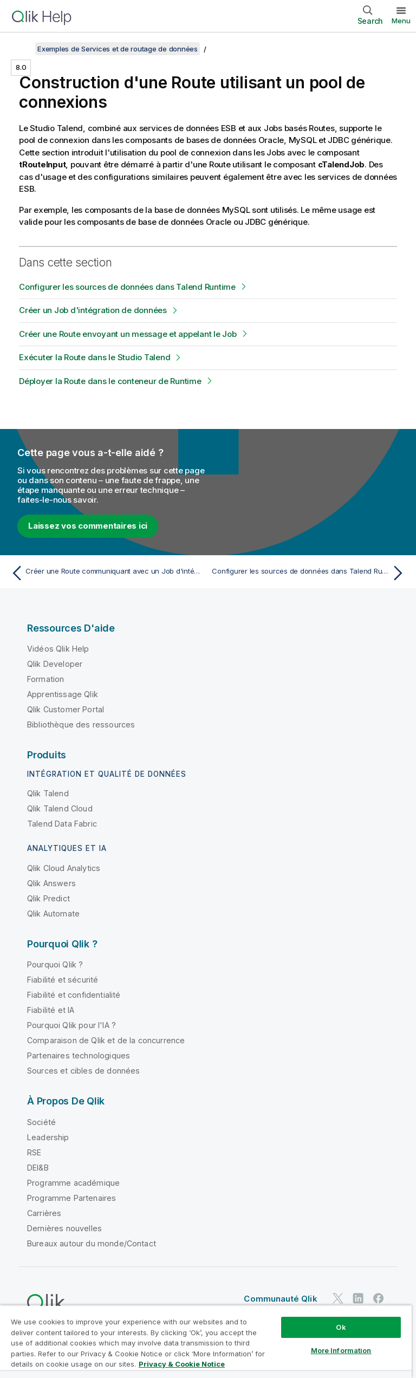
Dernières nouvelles (64, 1228)
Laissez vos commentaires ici (87, 526)
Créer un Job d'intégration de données (93, 310)
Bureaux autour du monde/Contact (91, 1243)
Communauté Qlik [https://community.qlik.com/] (280, 1299)
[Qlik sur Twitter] (338, 1298)
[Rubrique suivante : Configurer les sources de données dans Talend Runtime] (310, 573)
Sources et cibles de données (83, 1070)
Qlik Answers (51, 883)
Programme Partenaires (71, 1197)
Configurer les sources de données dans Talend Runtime (127, 287)
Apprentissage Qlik (62, 694)
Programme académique (73, 1182)
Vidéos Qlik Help (58, 648)
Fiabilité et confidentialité (73, 994)
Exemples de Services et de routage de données (117, 48)
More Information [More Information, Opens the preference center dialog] (341, 1350)
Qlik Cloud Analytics (63, 868)
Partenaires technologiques (78, 1055)
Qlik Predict (48, 898)
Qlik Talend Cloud (60, 808)
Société (41, 1122)
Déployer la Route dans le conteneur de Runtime (110, 381)
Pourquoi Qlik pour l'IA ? (71, 1025)
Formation (45, 679)
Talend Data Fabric (62, 823)
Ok (341, 1327)
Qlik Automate (53, 913)
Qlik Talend (48, 793)
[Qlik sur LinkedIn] (358, 1298)
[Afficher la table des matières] (22, 48)
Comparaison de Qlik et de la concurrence (106, 1040)
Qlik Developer (54, 663)
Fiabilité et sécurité (62, 979)
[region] (206, 1341)
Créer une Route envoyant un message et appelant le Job (128, 334)
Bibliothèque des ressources (81, 724)
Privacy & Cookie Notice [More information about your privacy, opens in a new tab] (182, 1364)
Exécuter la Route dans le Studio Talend (94, 357)
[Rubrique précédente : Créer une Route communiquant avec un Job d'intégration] (106, 573)
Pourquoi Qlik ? (55, 964)
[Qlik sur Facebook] (378, 1298)
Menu (401, 20)
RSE (34, 1152)
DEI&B (38, 1167)
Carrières (44, 1213)
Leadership (48, 1137)
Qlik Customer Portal (65, 709)
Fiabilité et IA (50, 1010)
